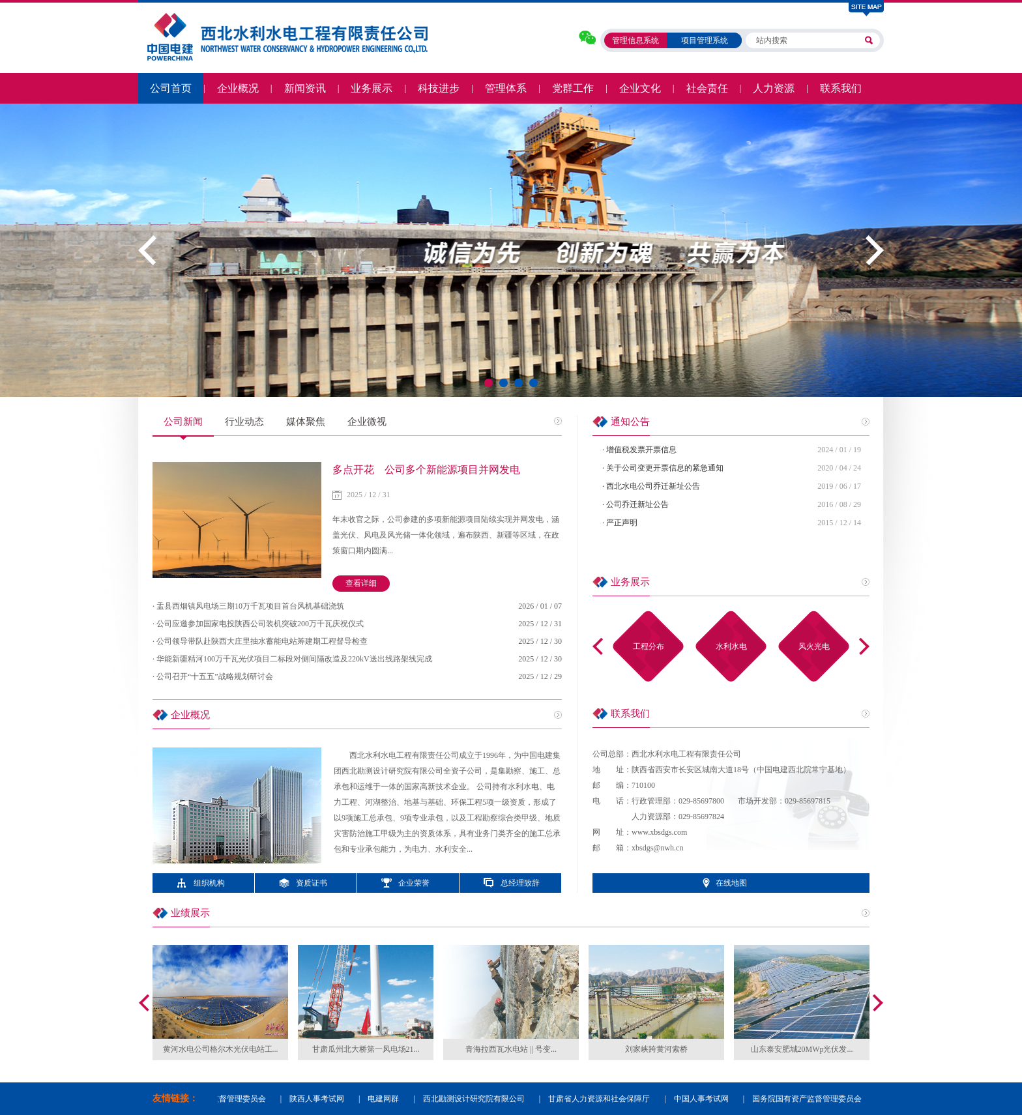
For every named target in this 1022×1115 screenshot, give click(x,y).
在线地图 (731, 883)
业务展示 (371, 88)
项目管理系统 (704, 40)
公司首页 (171, 88)
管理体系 (506, 88)
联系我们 (841, 88)
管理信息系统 (635, 40)
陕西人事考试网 (319, 1098)
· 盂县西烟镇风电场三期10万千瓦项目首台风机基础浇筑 (248, 606)
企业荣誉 (414, 883)
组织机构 (209, 883)
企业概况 (238, 88)
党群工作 (573, 88)
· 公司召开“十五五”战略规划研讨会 (213, 676)
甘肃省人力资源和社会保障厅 (601, 1098)
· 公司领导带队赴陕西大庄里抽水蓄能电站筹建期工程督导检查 (260, 641)
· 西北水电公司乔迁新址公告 (651, 486)
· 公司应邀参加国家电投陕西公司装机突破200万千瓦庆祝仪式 (258, 623)
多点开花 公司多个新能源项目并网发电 (426, 469)
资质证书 (311, 883)
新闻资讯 (305, 88)
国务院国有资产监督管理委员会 (809, 1098)
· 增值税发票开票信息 (639, 449)
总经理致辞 (520, 883)
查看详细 (361, 583)
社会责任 (707, 88)
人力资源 (774, 88)
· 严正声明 (619, 522)
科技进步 (439, 88)
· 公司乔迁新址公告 (635, 504)
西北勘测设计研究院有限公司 (476, 1098)
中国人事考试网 (704, 1098)
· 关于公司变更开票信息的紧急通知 (662, 467)
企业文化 (640, 88)
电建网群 (386, 1098)
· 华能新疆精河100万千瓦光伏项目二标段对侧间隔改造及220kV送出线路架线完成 (292, 658)
